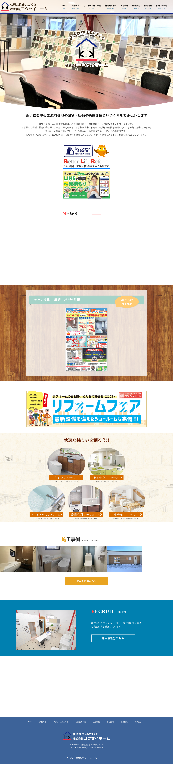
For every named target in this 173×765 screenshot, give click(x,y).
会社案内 (136, 7)
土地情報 (124, 7)
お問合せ (138, 722)
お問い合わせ (161, 7)
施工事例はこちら (87, 581)
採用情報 (148, 7)
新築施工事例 (110, 7)
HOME (65, 7)
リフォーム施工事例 (92, 7)
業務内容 (75, 7)
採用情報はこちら (113, 638)
